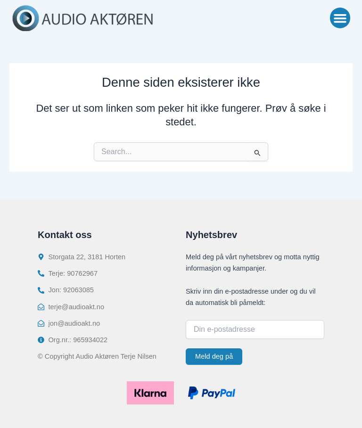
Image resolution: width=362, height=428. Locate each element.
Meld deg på (214, 356)
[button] (340, 18)
